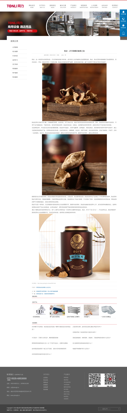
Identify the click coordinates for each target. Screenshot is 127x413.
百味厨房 (66, 398)
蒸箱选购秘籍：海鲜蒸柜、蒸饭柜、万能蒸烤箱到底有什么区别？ (92, 337)
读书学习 (15, 60)
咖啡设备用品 (67, 387)
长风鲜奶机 (36, 317)
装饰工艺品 (66, 394)
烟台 (21, 410)
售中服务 (15, 73)
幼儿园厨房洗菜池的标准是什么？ (83, 343)
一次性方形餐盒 (106, 317)
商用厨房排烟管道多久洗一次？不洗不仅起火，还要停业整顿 (50, 343)
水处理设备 (66, 384)
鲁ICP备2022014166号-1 (40, 410)
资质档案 (41, 408)
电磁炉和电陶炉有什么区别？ (81, 348)
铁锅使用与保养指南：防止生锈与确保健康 (47, 291)
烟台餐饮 (43, 287)
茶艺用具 (66, 389)
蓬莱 (27, 410)
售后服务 (15, 77)
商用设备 (66, 377)
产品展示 (73, 6)
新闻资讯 (52, 6)
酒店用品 (66, 380)
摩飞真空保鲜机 (55, 317)
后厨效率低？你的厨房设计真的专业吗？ (84, 332)
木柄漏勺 (86, 317)
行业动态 (15, 55)
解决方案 (63, 6)
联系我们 (115, 6)
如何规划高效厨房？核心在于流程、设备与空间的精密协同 (49, 348)
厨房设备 (38, 287)
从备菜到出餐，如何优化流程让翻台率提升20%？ (87, 326)
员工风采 (15, 64)
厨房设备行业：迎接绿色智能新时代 (45, 293)
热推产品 (9, 410)
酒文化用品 (66, 391)
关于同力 (42, 6)
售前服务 (15, 68)
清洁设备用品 (67, 382)
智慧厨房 (84, 6)
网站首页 (32, 6)
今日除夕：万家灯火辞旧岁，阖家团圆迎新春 (45, 337)
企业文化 (48, 287)
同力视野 (15, 51)
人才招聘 (94, 6)
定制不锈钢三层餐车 (73, 317)
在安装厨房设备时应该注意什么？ (42, 354)
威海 (24, 410)
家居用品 (66, 396)
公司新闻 (15, 47)
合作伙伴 (104, 6)
